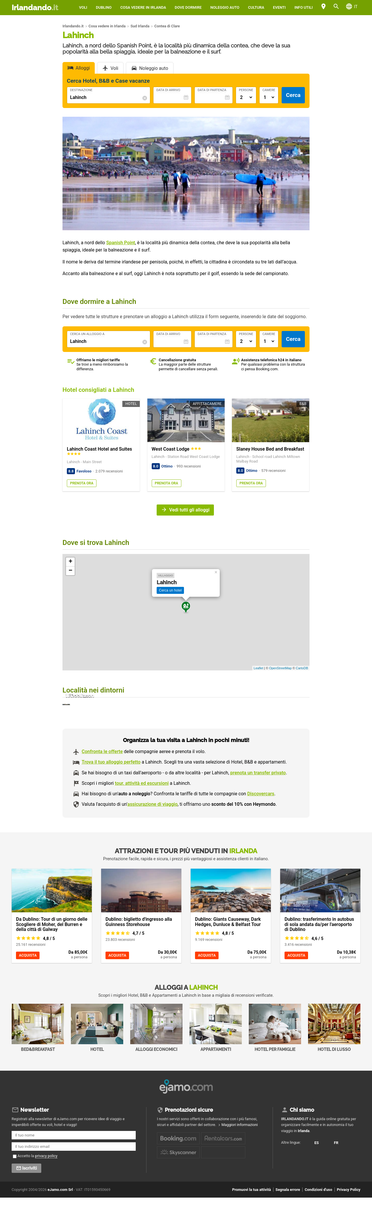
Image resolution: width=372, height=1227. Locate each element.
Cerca (293, 95)
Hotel (97, 1059)
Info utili (303, 7)
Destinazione (81, 90)
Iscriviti (29, 1197)
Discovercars (260, 825)
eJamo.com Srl (60, 1219)
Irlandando (35, 7)
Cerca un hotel (170, 590)
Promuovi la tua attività (251, 1219)
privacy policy (46, 1185)
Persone (246, 90)
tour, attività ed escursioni (142, 814)
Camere (268, 90)
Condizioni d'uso (318, 1219)
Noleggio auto (224, 7)
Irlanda (304, 1160)
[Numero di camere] (268, 97)
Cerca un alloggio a (87, 334)
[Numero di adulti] (246, 97)
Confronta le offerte (102, 782)
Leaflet (258, 668)
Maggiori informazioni (239, 1154)
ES (287, 1178)
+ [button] (70, 561)
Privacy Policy (348, 1219)
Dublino (104, 7)
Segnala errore (288, 1219)
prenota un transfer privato (258, 804)
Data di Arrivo (168, 90)
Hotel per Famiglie (275, 1059)
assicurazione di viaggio (152, 835)
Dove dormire (188, 7)
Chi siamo (302, 1139)
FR (287, 1188)
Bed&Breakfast (38, 1059)
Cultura (256, 7)
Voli (83, 7)
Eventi (279, 7)
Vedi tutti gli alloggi (189, 510)
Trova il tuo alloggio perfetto (111, 793)
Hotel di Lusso (334, 1059)
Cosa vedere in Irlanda (143, 7)
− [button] (70, 570)
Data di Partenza (212, 90)
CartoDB (302, 668)
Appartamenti (215, 1059)
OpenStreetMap (280, 668)
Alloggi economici (156, 1059)
